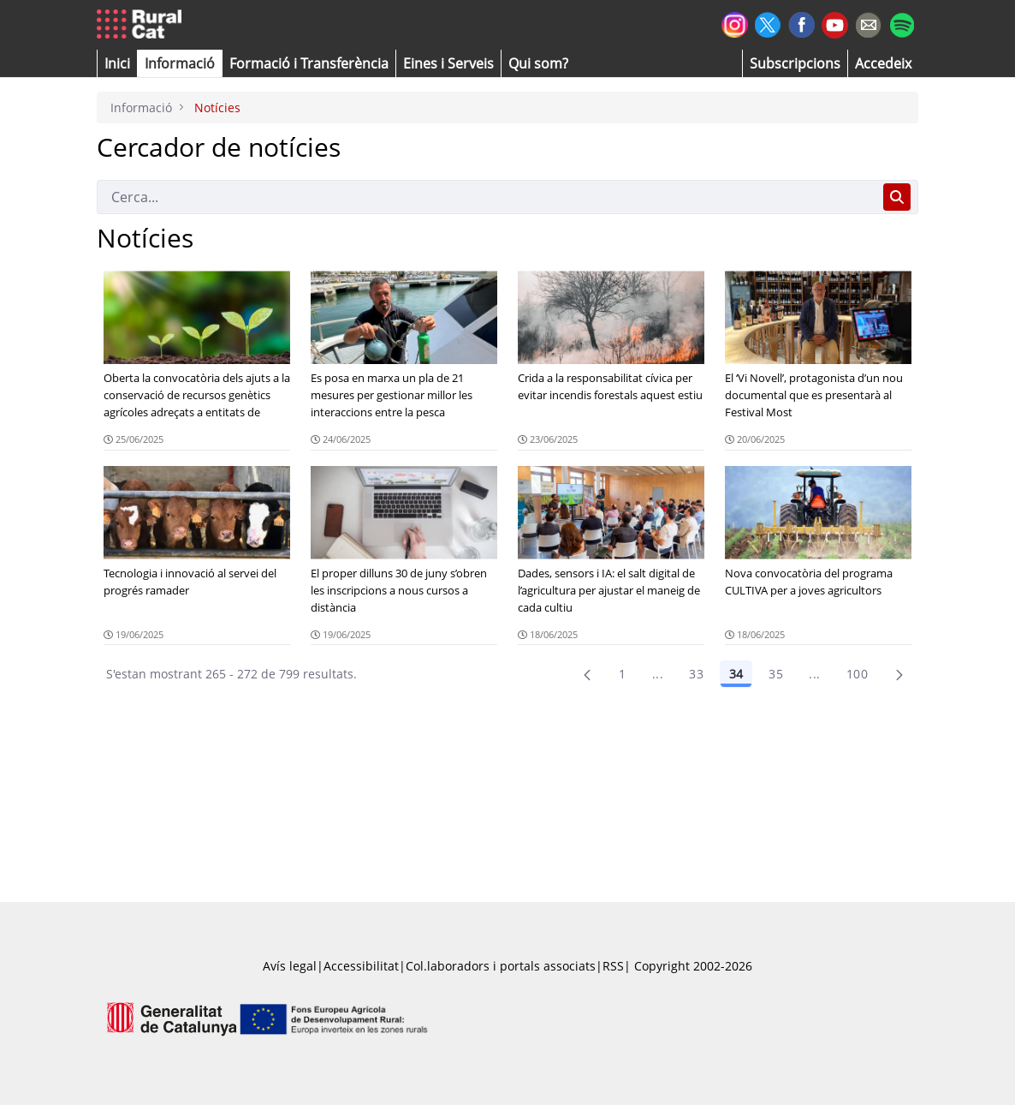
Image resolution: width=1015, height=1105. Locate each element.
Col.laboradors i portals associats (501, 966)
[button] (117, 63)
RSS (613, 966)
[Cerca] (486, 197)
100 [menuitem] (857, 674)
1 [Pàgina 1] (622, 674)
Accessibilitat (361, 966)
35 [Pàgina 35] (776, 674)
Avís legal (290, 966)
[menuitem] (309, 63)
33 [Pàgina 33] (696, 674)
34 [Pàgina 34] (736, 674)
